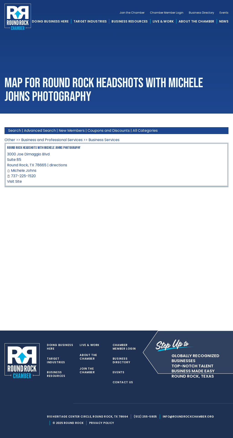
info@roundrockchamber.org (188, 416)
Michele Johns (23, 170)
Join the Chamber (131, 13)
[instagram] (67, 403)
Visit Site (14, 181)
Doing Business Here (50, 21)
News (223, 21)
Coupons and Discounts (109, 130)
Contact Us (123, 382)
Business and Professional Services (52, 139)
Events (224, 13)
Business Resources (129, 21)
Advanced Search (40, 130)
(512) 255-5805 (145, 416)
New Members (72, 130)
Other (10, 139)
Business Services (104, 139)
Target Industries (90, 21)
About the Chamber (196, 21)
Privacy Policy (101, 423)
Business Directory (201, 13)
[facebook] (58, 403)
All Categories (145, 130)
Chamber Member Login (166, 13)
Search (14, 130)
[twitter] (49, 403)
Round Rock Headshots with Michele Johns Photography (43, 148)
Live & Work (163, 21)
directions (58, 165)
